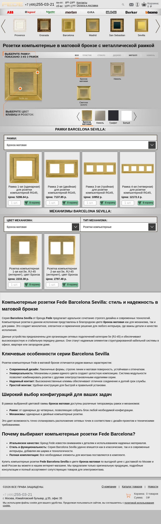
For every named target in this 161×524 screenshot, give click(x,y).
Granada (44, 35)
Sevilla (141, 35)
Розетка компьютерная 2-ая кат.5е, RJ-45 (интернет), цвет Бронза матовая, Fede (62, 273)
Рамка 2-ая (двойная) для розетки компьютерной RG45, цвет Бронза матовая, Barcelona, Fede (62, 192)
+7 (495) (39, 4)
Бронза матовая (83, 80)
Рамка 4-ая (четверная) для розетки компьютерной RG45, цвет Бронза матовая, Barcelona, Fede (137, 192)
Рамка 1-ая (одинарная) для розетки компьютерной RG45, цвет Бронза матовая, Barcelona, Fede (24, 192)
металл (133, 55)
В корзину (32, 202)
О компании (109, 486)
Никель (117, 79)
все (77, 55)
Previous (3, 26)
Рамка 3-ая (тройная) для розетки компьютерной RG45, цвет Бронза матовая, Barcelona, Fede (100, 192)
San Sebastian (117, 35)
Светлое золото (83, 103)
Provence (20, 35)
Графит (113, 123)
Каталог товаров (132, 486)
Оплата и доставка (87, 5)
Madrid (93, 35)
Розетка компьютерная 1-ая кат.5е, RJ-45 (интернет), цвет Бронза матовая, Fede (24, 273)
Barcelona (68, 35)
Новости (153, 486)
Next (158, 26)
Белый (126, 123)
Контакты (82, 2)
